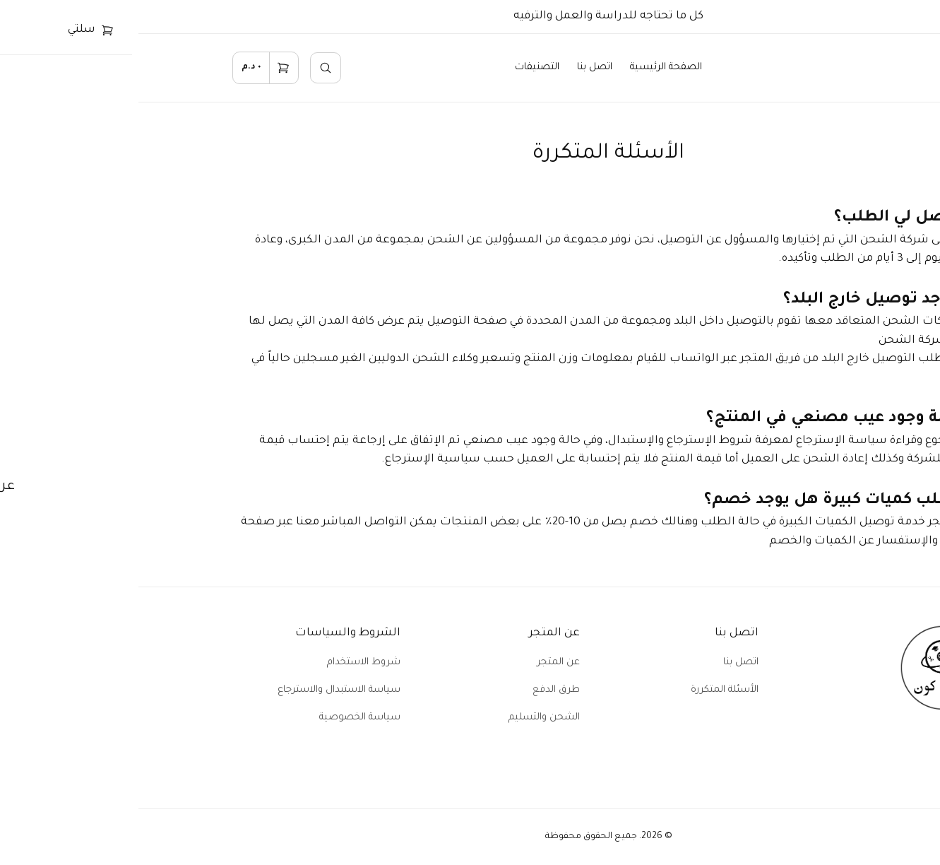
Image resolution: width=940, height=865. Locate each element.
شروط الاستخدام (225, 662)
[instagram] (810, 756)
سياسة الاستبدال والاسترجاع (200, 690)
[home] (825, 68)
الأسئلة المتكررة (586, 690)
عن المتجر (419, 662)
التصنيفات (398, 67)
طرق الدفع (417, 690)
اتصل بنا (456, 67)
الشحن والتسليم (405, 717)
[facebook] (842, 756)
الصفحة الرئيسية (528, 67)
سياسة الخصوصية (221, 717)
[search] (187, 67)
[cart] (127, 68)
